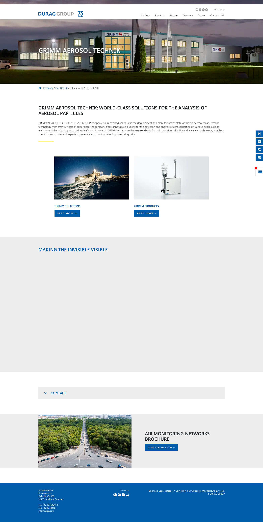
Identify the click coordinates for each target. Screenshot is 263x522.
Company (188, 15)
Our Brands (61, 88)
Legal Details (165, 490)
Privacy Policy (180, 490)
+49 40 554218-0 (50, 504)
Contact (214, 15)
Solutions (145, 15)
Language (220, 9)
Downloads (194, 490)
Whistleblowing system (213, 490)
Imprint (152, 490)
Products (160, 15)
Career (201, 15)
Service (174, 15)
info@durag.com (46, 510)
